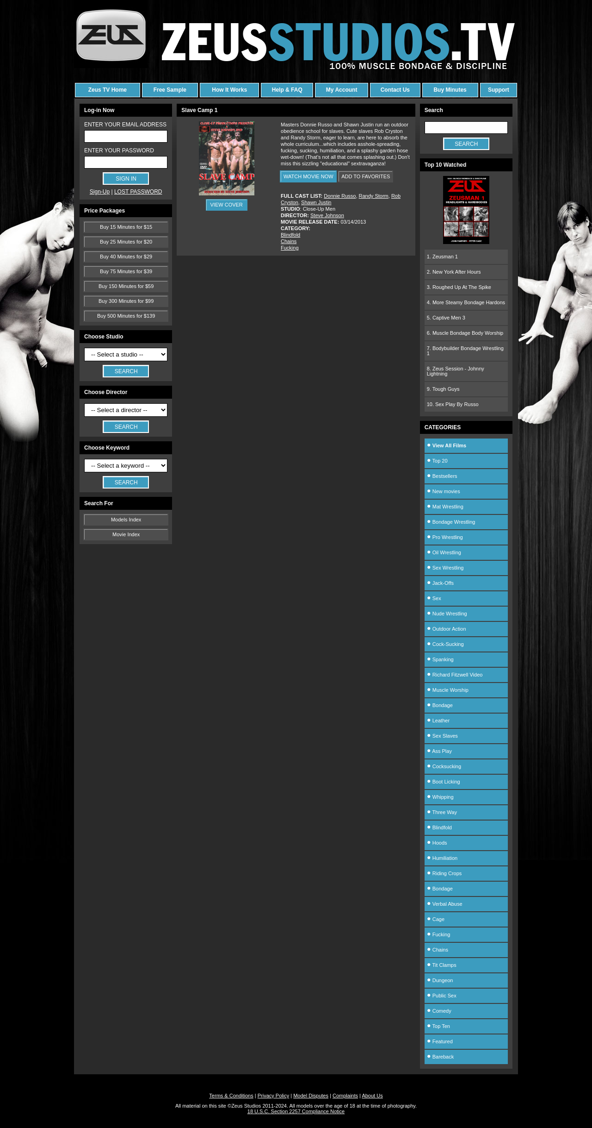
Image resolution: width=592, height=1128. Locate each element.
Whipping (440, 797)
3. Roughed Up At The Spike (459, 287)
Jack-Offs (440, 583)
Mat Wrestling (445, 506)
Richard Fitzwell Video (455, 674)
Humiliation (442, 858)
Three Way (442, 812)
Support (498, 90)
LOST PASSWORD (138, 191)
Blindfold (290, 235)
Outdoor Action (446, 629)
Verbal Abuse (444, 904)
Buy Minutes (449, 90)
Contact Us (395, 90)
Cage (435, 919)
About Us (372, 1095)
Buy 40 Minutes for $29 (126, 256)
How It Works (229, 90)
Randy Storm (373, 196)
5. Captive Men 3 (446, 317)
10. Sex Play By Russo (453, 404)
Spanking (440, 659)
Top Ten (438, 1026)
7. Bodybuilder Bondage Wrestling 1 (465, 350)
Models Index (126, 519)
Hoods (437, 843)
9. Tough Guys (443, 389)
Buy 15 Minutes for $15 (126, 227)
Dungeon (440, 980)
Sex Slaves (442, 736)
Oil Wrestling (444, 552)
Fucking (290, 248)
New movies (443, 491)
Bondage (440, 705)
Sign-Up (100, 191)
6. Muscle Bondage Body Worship (465, 333)
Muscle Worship (448, 690)
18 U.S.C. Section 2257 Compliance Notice (296, 1111)
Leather (438, 720)
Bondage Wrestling (451, 522)
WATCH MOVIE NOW (308, 176)
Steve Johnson (327, 215)
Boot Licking (443, 781)
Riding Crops (444, 873)
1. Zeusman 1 (442, 256)
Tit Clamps (441, 965)
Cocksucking (444, 766)
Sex (434, 598)
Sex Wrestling (445, 567)
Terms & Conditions (231, 1095)
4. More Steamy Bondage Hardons (466, 302)
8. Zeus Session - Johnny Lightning (455, 371)
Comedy (439, 1011)
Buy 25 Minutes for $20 (126, 241)
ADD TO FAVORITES (365, 176)
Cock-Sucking (445, 644)
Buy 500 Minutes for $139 (126, 316)
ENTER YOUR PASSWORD (119, 150)
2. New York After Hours (454, 272)
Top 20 (437, 461)
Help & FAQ (287, 90)
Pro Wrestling (445, 537)
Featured (440, 1041)
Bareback (440, 1056)
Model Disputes (310, 1095)
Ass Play (439, 751)
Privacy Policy (273, 1095)
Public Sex (441, 995)
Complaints (345, 1095)
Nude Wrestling (447, 613)
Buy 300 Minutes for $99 (126, 301)
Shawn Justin (316, 202)
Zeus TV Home (107, 90)
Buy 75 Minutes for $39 (126, 271)
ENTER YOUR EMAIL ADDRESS (125, 124)
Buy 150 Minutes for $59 (126, 286)
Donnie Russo (340, 196)
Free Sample (170, 90)
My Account (342, 90)
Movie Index (126, 534)
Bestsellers (442, 476)
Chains (288, 241)
